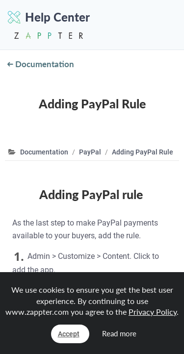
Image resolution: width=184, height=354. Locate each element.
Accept (68, 334)
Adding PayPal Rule (142, 152)
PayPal (90, 152)
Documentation (40, 64)
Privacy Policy (153, 311)
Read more (119, 333)
